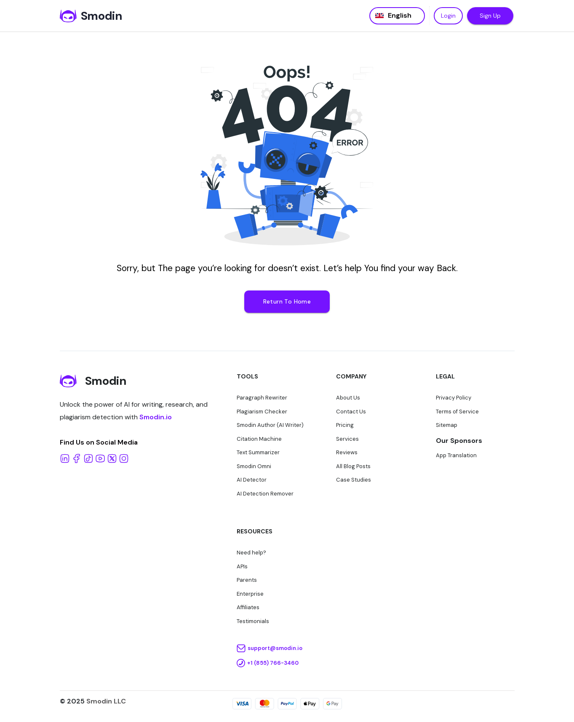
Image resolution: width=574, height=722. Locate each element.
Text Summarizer (258, 452)
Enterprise (250, 593)
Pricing (345, 425)
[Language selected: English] (397, 15)
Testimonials (253, 621)
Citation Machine (259, 438)
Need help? (251, 552)
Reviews (347, 452)
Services (347, 438)
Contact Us (351, 411)
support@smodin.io (275, 648)
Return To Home (287, 301)
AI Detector (252, 479)
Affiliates (248, 607)
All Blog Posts (353, 466)
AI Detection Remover (265, 493)
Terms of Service (457, 411)
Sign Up (490, 15)
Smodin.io (155, 417)
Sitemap (446, 425)
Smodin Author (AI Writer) (270, 425)
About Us (348, 397)
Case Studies (353, 479)
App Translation (456, 455)
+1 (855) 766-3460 (273, 662)
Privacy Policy (453, 397)
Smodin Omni (254, 466)
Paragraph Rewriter (262, 397)
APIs (242, 566)
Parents (247, 579)
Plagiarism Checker (262, 411)
